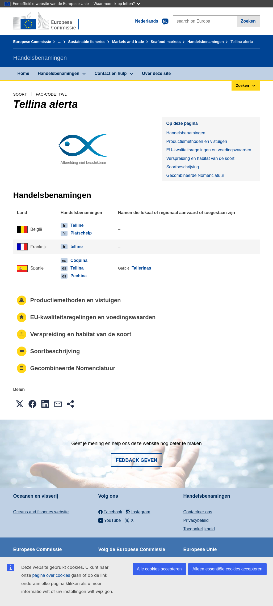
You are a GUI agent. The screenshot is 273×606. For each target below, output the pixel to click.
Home (23, 73)
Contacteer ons (197, 512)
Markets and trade (128, 42)
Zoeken (248, 21)
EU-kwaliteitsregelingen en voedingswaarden (208, 150)
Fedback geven (136, 460)
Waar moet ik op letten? (117, 3)
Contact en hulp (111, 73)
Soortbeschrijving (182, 167)
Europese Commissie (32, 42)
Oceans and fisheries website (41, 512)
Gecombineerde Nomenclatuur (195, 175)
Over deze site (156, 73)
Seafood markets (166, 42)
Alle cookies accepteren (159, 569)
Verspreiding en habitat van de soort (200, 158)
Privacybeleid (196, 520)
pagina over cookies (51, 575)
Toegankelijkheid (199, 529)
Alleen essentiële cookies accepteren (227, 569)
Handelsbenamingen (205, 42)
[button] (19, 404)
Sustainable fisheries (86, 42)
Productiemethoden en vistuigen (196, 141)
